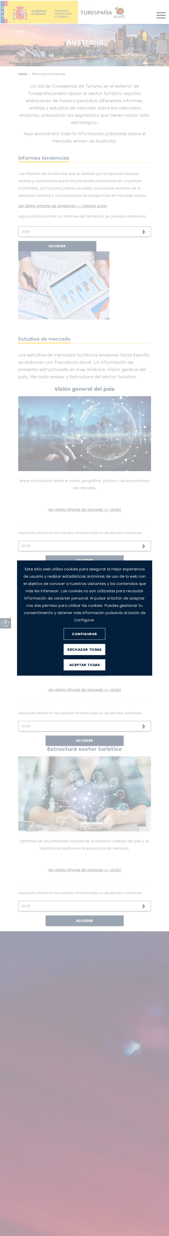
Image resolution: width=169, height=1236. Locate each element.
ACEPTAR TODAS (84, 665)
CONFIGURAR (84, 634)
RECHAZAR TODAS (84, 649)
